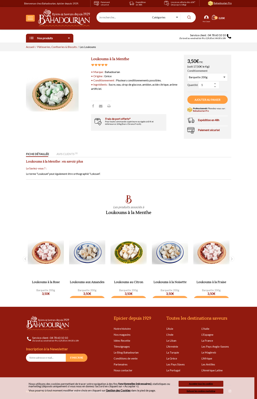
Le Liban (171, 340)
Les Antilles (208, 364)
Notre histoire (122, 328)
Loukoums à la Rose (46, 282)
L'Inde (169, 334)
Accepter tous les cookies (201, 383)
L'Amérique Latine (212, 370)
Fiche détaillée (37, 154)
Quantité (192, 84)
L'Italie (205, 328)
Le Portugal (173, 370)
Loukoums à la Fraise (211, 282)
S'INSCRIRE (76, 357)
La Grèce (171, 358)
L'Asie (169, 328)
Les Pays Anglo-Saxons (215, 346)
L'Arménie (172, 346)
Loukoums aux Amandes (87, 282)
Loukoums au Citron (128, 282)
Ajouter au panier (207, 99)
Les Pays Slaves (175, 364)
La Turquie (172, 352)
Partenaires (121, 364)
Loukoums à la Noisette (169, 282)
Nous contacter (123, 370)
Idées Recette (122, 340)
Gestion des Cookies (118, 390)
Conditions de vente (126, 358)
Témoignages (122, 346)
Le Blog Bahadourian (126, 352)
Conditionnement (197, 70)
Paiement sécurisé (209, 130)
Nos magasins (122, 334)
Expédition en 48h (208, 120)
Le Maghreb (208, 352)
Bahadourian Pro (223, 3)
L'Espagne (207, 334)
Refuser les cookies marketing (201, 391)
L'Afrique (206, 358)
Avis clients (67, 154)
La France (207, 340)
